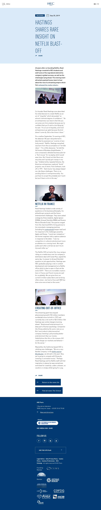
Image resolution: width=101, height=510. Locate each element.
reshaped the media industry (48, 85)
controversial (49, 229)
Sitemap (39, 463)
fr (98, 4)
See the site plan (45, 450)
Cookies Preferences (48, 461)
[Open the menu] (6, 4)
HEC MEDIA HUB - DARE (45, 428)
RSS (57, 461)
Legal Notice (41, 459)
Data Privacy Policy (52, 459)
